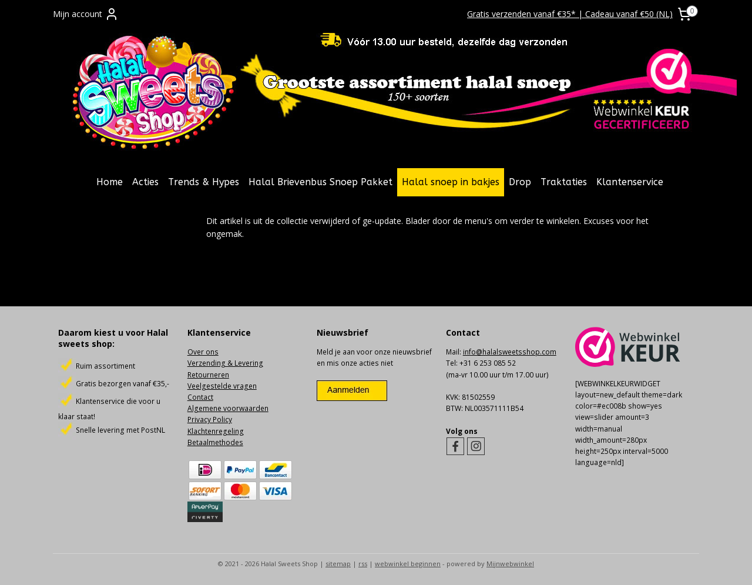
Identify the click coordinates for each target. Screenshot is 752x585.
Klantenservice (629, 182)
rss (362, 563)
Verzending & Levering (225, 363)
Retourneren (208, 375)
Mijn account (86, 14)
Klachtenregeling (215, 431)
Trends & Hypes (203, 182)
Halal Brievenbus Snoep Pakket (320, 182)
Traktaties (563, 182)
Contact (200, 397)
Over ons (203, 352)
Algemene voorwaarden (227, 408)
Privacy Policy (209, 419)
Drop (520, 182)
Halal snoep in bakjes (450, 182)
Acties (145, 182)
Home (109, 182)
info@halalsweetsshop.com (509, 352)
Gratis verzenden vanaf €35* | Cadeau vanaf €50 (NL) (570, 13)
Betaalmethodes (215, 442)
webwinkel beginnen (408, 563)
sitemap (338, 563)
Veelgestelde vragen (222, 386)
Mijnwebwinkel (510, 563)
